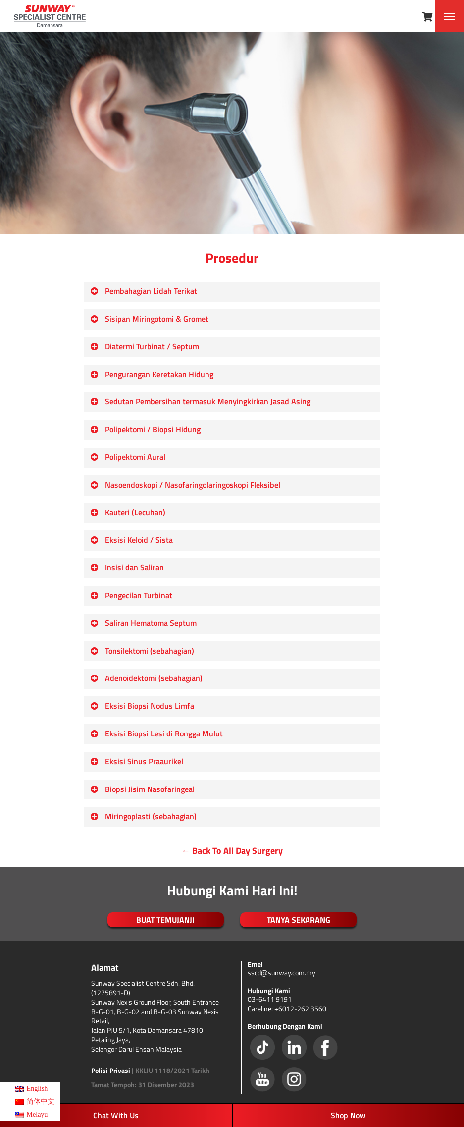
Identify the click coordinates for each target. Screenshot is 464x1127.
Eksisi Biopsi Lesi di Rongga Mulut (156, 733)
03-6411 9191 (270, 999)
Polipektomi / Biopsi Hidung (145, 429)
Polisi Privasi (110, 1070)
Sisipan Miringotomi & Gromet (149, 319)
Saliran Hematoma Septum (143, 623)
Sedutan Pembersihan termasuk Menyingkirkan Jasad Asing (200, 401)
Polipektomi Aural (127, 457)
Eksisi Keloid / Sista (131, 540)
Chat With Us (116, 1115)
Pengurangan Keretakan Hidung (151, 374)
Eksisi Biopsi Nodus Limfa (142, 706)
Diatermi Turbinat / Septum (144, 346)
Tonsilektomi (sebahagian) (142, 651)
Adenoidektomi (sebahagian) (146, 678)
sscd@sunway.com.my (281, 972)
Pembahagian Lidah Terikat (143, 291)
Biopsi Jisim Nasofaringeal (142, 789)
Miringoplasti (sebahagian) (143, 816)
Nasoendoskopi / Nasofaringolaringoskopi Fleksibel (185, 485)
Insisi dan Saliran (127, 567)
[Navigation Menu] (449, 16)
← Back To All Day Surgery (232, 850)
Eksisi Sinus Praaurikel (136, 761)
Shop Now (348, 1115)
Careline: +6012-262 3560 (287, 1008)
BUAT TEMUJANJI (165, 920)
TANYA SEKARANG (298, 920)
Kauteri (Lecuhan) (127, 512)
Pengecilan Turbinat (131, 595)
